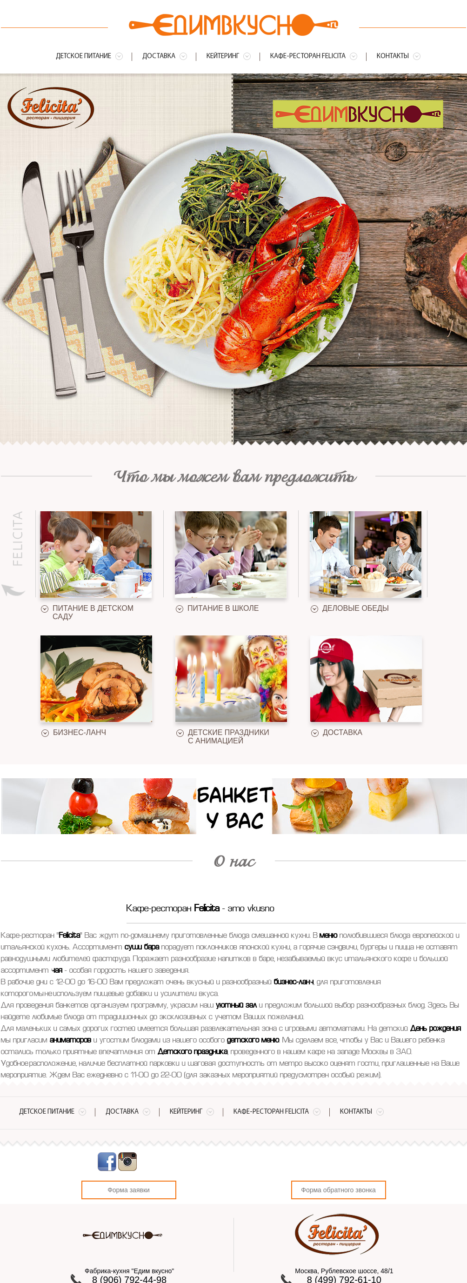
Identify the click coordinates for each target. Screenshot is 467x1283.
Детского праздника (192, 1052)
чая (56, 971)
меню (328, 936)
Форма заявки (128, 1190)
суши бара (142, 947)
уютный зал (236, 1005)
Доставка (158, 56)
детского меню (253, 1040)
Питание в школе (223, 608)
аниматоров (70, 1040)
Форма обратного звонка (338, 1190)
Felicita (207, 909)
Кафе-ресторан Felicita (308, 56)
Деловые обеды (355, 608)
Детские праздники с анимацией (228, 736)
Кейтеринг (223, 56)
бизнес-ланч (294, 982)
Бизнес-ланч (79, 732)
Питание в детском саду (93, 612)
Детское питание (83, 56)
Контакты (393, 56)
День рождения (435, 1029)
